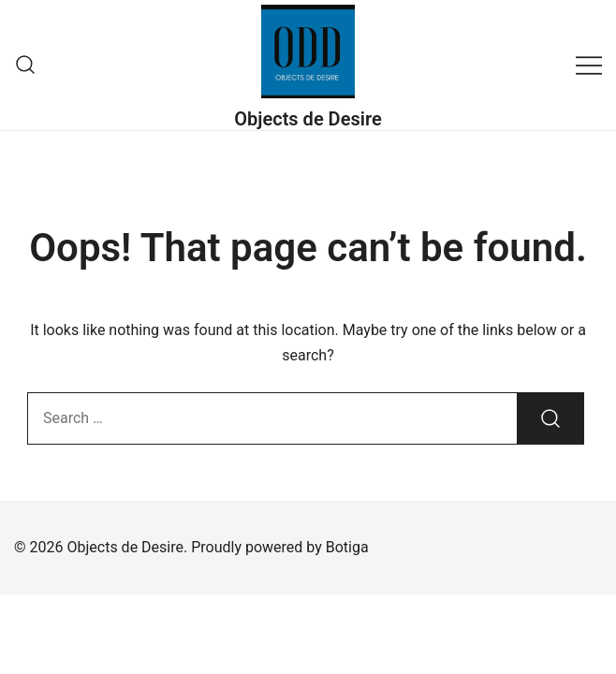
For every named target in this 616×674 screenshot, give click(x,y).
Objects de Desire (307, 119)
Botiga (347, 547)
